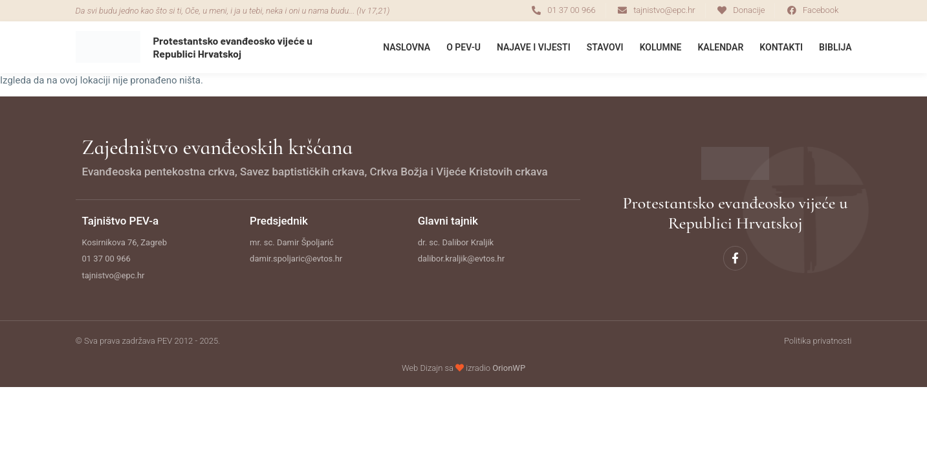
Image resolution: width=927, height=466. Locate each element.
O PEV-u (463, 47)
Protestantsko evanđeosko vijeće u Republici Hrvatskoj (232, 46)
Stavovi (605, 47)
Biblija (835, 47)
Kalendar (721, 47)
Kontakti (781, 47)
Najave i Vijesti (534, 47)
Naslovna (406, 47)
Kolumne (661, 47)
